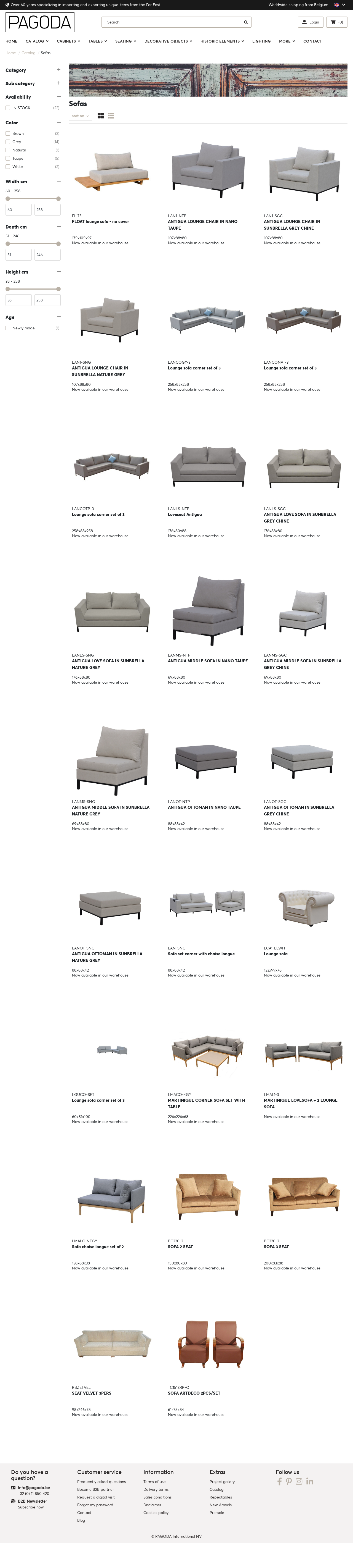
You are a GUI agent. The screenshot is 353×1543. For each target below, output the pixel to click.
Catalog (28, 52)
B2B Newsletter (32, 1501)
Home (11, 52)
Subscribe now (31, 1507)
